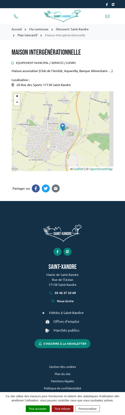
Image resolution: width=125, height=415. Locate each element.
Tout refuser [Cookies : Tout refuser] (62, 408)
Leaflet (77, 169)
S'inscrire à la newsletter (62, 344)
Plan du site (62, 374)
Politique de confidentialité (62, 388)
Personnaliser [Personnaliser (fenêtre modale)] (87, 408)
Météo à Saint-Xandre (66, 312)
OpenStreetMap (100, 169)
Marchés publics (66, 330)
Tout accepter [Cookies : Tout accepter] (38, 408)
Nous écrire (62, 301)
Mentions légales (62, 381)
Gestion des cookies (62, 366)
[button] (62, 127)
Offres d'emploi (66, 321)
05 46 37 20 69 (62, 292)
